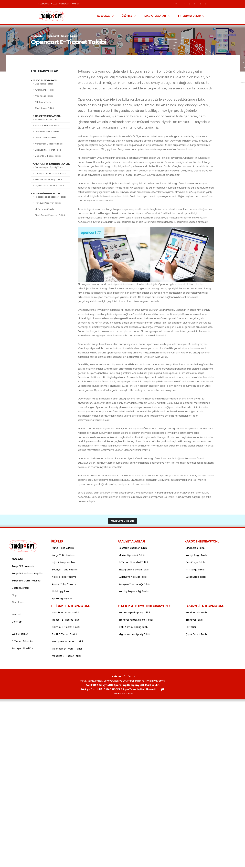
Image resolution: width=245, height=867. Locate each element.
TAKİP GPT (116, 676)
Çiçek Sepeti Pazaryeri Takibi (50, 215)
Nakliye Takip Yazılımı (64, 576)
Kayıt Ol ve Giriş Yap (122, 520)
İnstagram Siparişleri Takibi (134, 569)
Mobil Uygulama (61, 591)
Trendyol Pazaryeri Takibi (48, 203)
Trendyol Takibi (194, 619)
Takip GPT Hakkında (23, 566)
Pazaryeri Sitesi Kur (22, 648)
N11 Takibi (191, 627)
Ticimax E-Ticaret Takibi (47, 131)
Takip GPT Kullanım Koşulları (27, 573)
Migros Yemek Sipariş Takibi (49, 185)
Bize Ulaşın (17, 602)
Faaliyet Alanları (157, 16)
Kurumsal (105, 16)
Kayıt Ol (74, 3)
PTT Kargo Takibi (43, 102)
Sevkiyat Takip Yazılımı (64, 569)
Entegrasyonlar (191, 16)
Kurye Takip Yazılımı (63, 548)
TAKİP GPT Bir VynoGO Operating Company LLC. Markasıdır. (122, 685)
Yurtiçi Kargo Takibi (44, 89)
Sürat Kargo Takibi (44, 108)
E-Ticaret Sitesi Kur (22, 641)
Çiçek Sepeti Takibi (196, 634)
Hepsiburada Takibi (196, 612)
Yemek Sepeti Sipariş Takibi (49, 167)
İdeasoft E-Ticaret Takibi (47, 125)
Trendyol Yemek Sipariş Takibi (50, 173)
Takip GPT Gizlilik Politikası (26, 580)
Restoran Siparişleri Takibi (133, 548)
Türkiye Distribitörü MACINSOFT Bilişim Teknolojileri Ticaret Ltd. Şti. (122, 689)
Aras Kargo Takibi (44, 96)
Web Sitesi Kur (20, 634)
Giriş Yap (63, 3)
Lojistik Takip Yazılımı (63, 562)
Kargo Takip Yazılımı (63, 555)
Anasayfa (44, 3)
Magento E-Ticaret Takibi (48, 156)
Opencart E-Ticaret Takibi (48, 149)
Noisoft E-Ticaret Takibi (47, 119)
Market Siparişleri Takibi (132, 555)
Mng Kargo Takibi (44, 83)
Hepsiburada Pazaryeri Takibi (50, 196)
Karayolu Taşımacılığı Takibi (134, 584)
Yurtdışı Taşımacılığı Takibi (134, 591)
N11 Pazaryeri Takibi (44, 209)
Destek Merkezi (20, 588)
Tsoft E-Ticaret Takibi (45, 137)
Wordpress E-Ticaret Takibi (49, 143)
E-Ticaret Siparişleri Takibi (133, 562)
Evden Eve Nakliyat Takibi (133, 576)
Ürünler (129, 16)
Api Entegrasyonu (62, 598)
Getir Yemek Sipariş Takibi (48, 179)
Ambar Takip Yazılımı (64, 584)
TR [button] (174, 3)
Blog (54, 3)
